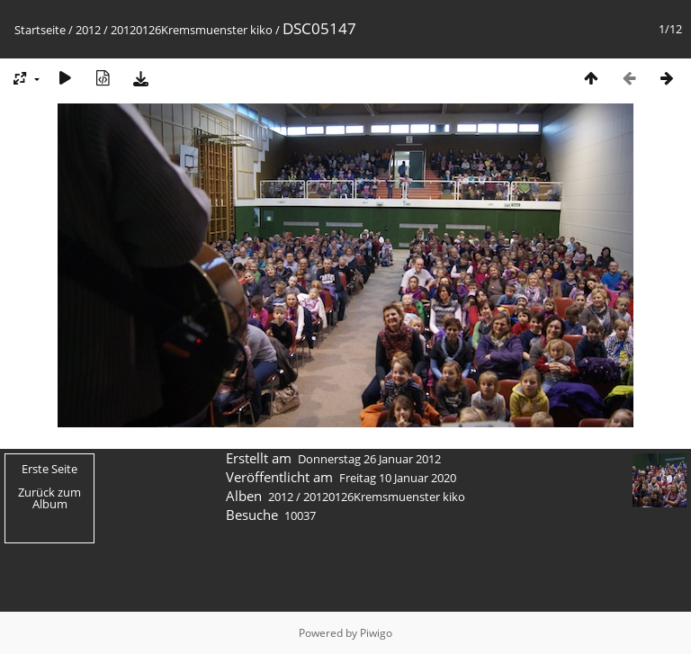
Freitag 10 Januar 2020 (397, 478)
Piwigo (376, 633)
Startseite (40, 30)
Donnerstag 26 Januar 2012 (369, 459)
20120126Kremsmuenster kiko (192, 30)
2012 (88, 30)
